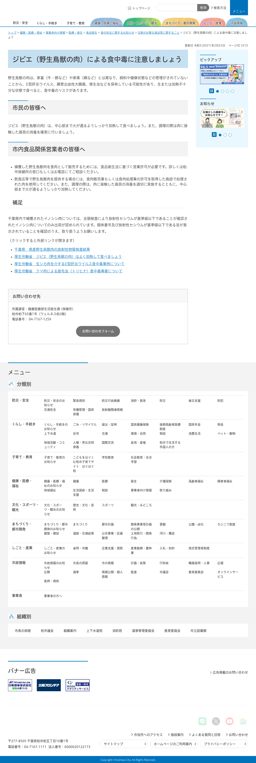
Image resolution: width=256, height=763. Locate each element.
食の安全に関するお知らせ (117, 32)
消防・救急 (138, 400)
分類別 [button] (24, 384)
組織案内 (70, 630)
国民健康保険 (140, 424)
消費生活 (195, 433)
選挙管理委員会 (143, 630)
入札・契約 (167, 548)
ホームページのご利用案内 (173, 744)
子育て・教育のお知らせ (54, 459)
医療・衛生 (76, 32)
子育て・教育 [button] (22, 457)
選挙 (76, 572)
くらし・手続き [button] (24, 424)
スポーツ (108, 505)
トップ (12, 32)
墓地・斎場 (138, 442)
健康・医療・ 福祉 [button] (22, 483)
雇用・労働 (80, 548)
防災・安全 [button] (20, 400)
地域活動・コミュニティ (54, 445)
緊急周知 (79, 400)
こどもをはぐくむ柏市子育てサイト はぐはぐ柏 (83, 464)
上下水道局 (94, 630)
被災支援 (195, 400)
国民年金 (195, 424)
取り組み (166, 490)
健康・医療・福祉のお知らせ (54, 483)
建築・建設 (51, 533)
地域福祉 (50, 490)
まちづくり (80, 524)
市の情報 (108, 563)
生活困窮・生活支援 (83, 492)
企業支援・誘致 (112, 548)
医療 (105, 481)
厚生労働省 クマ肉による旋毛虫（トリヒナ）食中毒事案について (71, 271)
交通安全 (50, 409)
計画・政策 (138, 563)
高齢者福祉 (196, 481)
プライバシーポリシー (220, 744)
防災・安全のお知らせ (54, 403)
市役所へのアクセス (148, 734)
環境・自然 (138, 433)
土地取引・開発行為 (141, 535)
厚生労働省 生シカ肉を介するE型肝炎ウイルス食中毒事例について (72, 264)
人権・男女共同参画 (83, 445)
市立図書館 (198, 630)
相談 (163, 433)
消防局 (117, 630)
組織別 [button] (24, 616)
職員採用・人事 (199, 563)
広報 (220, 563)
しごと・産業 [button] (22, 547)
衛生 (134, 481)
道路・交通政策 (83, 533)
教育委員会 (196, 572)
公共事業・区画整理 (112, 535)
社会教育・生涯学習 (141, 459)
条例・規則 (51, 581)
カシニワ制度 (226, 524)
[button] (239, 7)
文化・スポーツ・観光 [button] (25, 507)
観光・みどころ (141, 505)
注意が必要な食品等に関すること (159, 32)
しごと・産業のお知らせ (54, 550)
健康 (76, 481)
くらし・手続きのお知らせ (56, 427)
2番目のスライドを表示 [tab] (222, 91)
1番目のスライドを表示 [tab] (217, 91)
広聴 (47, 572)
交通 (105, 433)
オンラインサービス (227, 574)
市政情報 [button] (19, 562)
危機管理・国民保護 (83, 412)
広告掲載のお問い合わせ (230, 672)
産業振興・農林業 (141, 550)
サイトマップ (113, 744)
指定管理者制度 (199, 548)
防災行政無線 (111, 400)
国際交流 (108, 442)
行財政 (164, 563)
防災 (163, 400)
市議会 (164, 572)
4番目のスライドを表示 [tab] (232, 91)
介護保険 (166, 481)
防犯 (220, 400)
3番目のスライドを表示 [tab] (227, 91)
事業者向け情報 (55, 32)
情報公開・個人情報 (112, 574)
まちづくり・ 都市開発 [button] (22, 526)
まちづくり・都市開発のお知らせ (56, 526)
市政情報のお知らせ (54, 565)
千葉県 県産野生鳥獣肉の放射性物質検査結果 (55, 249)
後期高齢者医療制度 (170, 427)
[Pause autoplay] (211, 90)
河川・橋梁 (167, 533)
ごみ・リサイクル (85, 424)
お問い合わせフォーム (98, 331)
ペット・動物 (226, 433)
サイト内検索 (161, 8)
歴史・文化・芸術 (83, 507)
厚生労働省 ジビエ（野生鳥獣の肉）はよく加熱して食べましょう (71, 256)
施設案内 (177, 734)
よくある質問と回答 (206, 734)
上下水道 (50, 433)
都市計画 (108, 524)
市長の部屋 (80, 563)
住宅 (76, 433)
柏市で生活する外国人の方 (170, 445)
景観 (163, 524)
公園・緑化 (196, 524)
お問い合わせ (238, 734)
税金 (220, 424)
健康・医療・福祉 (31, 32)
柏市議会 (47, 630)
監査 (134, 572)
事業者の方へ (53, 595)
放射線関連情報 (112, 409)
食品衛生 (91, 32)
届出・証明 (109, 424)
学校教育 (108, 457)
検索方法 (220, 7)
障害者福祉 (224, 481)
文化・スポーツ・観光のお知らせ (54, 510)
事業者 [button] (17, 595)
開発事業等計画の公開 (141, 526)
